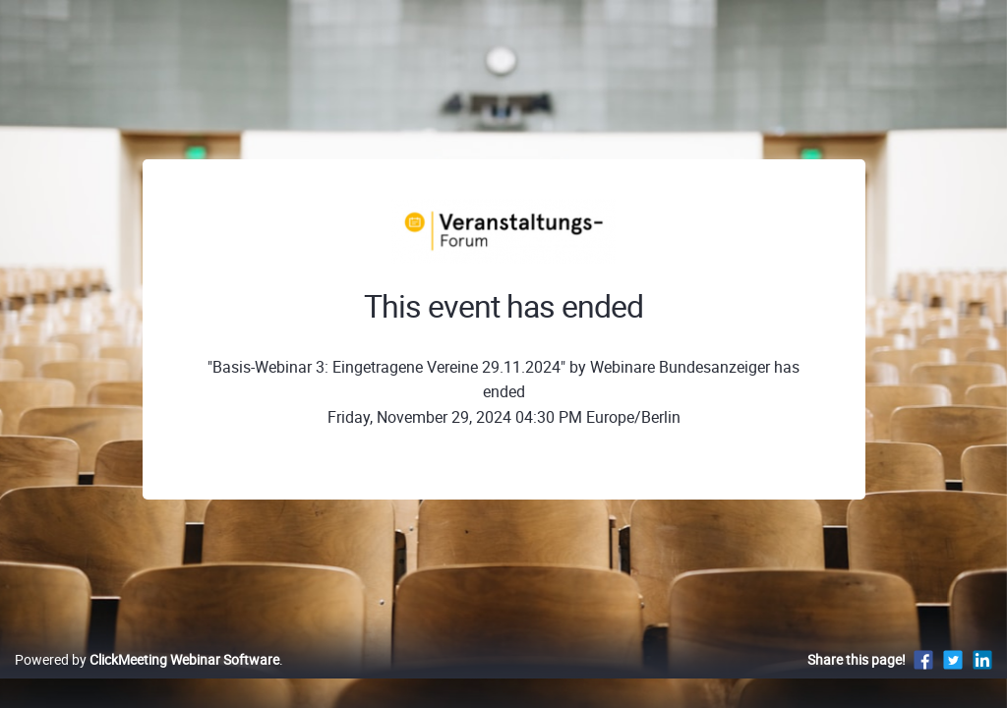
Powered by (147, 680)
